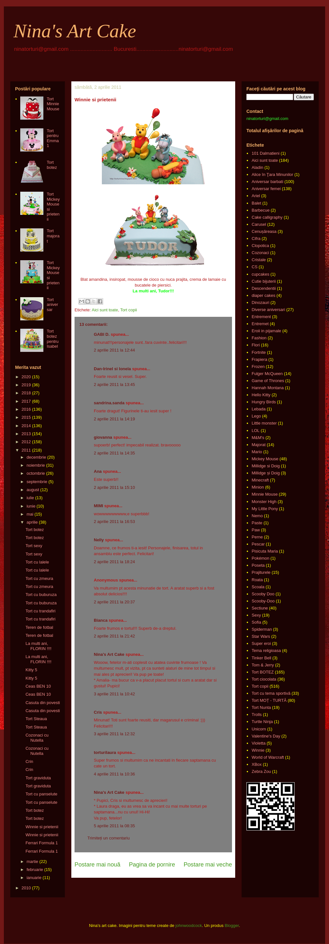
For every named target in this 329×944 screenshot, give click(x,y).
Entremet (260, 323)
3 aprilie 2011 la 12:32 (114, 733)
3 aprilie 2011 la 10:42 (114, 694)
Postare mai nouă (97, 864)
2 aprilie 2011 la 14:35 (114, 453)
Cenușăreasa (264, 231)
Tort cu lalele (37, 562)
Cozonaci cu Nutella (37, 738)
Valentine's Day (266, 736)
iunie (31, 506)
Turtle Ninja (262, 721)
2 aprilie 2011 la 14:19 (114, 419)
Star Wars (261, 636)
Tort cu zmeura (39, 578)
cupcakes (260, 274)
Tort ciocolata (264, 679)
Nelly (99, 539)
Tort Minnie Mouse (53, 103)
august (33, 489)
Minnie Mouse (265, 494)
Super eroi (261, 643)
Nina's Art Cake (74, 30)
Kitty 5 (31, 669)
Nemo (257, 515)
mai (30, 514)
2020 (26, 376)
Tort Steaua (36, 718)
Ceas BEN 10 (38, 686)
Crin (29, 761)
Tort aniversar (52, 304)
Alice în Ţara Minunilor (272, 174)
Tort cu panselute (41, 794)
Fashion (259, 337)
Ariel (256, 195)
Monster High (264, 501)
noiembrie (36, 465)
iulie (30, 497)
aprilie (32, 522)
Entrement (261, 316)
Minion (258, 487)
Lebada (258, 409)
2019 (26, 384)
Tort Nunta (261, 707)
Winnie (258, 750)
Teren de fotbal (39, 627)
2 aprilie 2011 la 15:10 (114, 487)
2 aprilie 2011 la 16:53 (114, 521)
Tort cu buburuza (41, 594)
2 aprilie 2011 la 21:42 (114, 636)
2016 (26, 409)
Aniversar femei (266, 188)
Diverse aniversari (268, 309)
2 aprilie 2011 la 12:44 (114, 350)
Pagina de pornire (152, 864)
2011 (26, 450)
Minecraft (260, 480)
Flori (256, 345)
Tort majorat (53, 235)
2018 (26, 392)
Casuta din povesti (42, 702)
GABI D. (102, 334)
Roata (257, 579)
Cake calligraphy (267, 217)
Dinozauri (260, 302)
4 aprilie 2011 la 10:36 (114, 774)
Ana (98, 471)
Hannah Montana (268, 387)
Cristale (259, 259)
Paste (257, 522)
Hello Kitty (261, 394)
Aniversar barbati (267, 181)
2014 (26, 425)
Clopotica (260, 245)
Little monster (264, 423)
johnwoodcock (188, 925)
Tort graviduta (38, 777)
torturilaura (105, 752)
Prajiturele (261, 572)
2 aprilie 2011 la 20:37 (114, 602)
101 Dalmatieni (266, 153)
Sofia (256, 622)
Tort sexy (33, 545)
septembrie (37, 481)
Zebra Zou (261, 771)
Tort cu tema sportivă (271, 693)
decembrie (36, 457)
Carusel (259, 224)
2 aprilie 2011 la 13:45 (114, 384)
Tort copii (128, 309)
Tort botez (52, 165)
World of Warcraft (268, 757)
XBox (257, 764)
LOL (256, 430)
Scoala (258, 586)
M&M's (258, 437)
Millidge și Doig (266, 473)
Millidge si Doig (266, 465)
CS (254, 266)
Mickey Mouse (265, 458)
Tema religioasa (266, 650)
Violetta (258, 743)
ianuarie (34, 877)
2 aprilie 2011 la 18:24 (114, 561)
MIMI (98, 505)
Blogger (232, 925)
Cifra (256, 238)
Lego (256, 416)
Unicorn (259, 729)
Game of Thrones (268, 380)
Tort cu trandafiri (40, 611)
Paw (256, 529)
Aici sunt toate (105, 309)
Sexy (256, 615)
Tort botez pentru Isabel (52, 339)
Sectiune (260, 608)
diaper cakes (263, 295)
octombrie (36, 473)
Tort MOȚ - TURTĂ (269, 700)
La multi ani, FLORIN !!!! (38, 646)
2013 (26, 433)
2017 (26, 401)
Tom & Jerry (263, 665)
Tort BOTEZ (263, 672)
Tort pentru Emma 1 (53, 138)
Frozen (258, 366)
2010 (26, 887)
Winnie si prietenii (41, 826)
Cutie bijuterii (264, 281)
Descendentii (264, 288)
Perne (257, 537)
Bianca (101, 620)
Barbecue (261, 210)
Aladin (257, 167)
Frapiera (259, 359)
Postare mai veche (207, 864)
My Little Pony (265, 508)
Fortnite (259, 352)
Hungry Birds (264, 401)
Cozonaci (260, 252)
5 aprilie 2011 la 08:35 (114, 825)
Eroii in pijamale (266, 330)
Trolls (257, 714)
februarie (35, 869)
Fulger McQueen (267, 373)
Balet (256, 203)
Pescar (258, 544)
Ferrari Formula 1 (41, 842)
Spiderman (262, 629)
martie (32, 861)
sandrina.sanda (109, 402)
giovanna (103, 437)
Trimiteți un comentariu (108, 838)
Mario (257, 451)
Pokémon (260, 558)
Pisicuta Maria (265, 551)
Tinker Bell (261, 657)
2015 (26, 417)
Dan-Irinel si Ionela (112, 368)
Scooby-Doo (263, 601)
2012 (26, 441)
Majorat (258, 444)
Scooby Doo (263, 593)
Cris (98, 712)
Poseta (258, 565)
